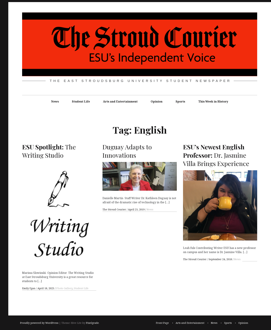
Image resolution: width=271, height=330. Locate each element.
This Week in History (213, 101)
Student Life (81, 101)
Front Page (162, 322)
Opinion (156, 101)
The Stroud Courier (114, 209)
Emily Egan (29, 288)
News (55, 101)
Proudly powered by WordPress (39, 322)
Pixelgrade (92, 322)
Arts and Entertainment (120, 101)
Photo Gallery (64, 288)
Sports (180, 101)
